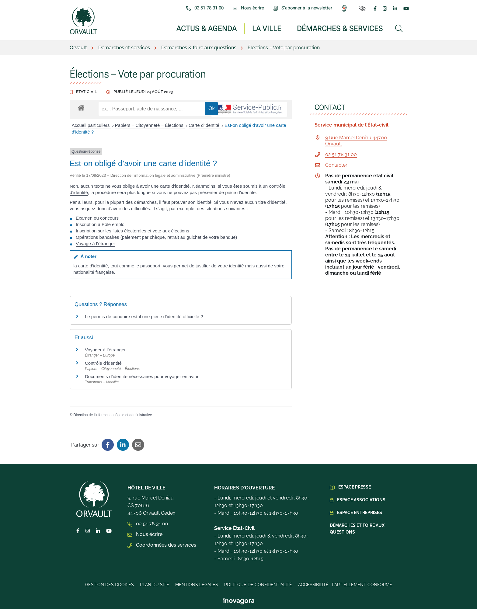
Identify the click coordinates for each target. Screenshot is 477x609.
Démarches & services (340, 28)
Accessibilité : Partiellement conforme (345, 584)
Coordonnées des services (161, 545)
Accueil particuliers (91, 125)
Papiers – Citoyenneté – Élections (150, 125)
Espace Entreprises (359, 512)
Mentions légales (196, 584)
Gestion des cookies (109, 584)
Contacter (336, 165)
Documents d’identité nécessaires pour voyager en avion (142, 376)
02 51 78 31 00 (341, 154)
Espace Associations (361, 499)
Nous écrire (144, 534)
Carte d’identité (205, 125)
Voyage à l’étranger (95, 243)
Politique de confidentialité (258, 584)
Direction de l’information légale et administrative (112, 415)
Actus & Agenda (206, 28)
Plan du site (154, 584)
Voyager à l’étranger (105, 349)
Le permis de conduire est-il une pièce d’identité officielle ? (144, 316)
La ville (266, 28)
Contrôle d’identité (103, 363)
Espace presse (354, 487)
